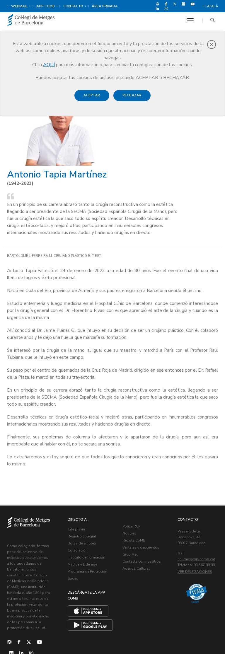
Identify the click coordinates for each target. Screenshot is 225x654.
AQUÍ (49, 65)
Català (211, 6)
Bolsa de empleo (85, 486)
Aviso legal (170, 636)
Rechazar (132, 95)
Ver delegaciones (198, 520)
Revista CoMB (137, 483)
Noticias (132, 476)
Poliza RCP (135, 469)
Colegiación (81, 493)
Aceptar (91, 95)
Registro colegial (85, 479)
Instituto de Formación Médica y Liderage (87, 507)
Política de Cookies (200, 636)
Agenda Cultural (139, 518)
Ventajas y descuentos (144, 490)
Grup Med (134, 497)
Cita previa (79, 472)
